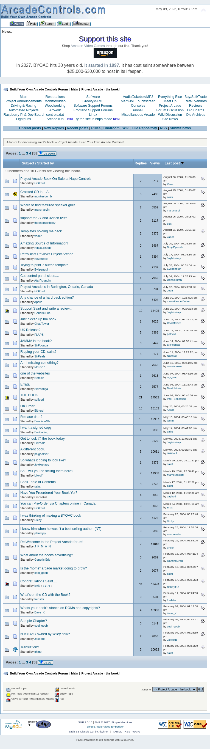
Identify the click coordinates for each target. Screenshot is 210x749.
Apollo (38, 302)
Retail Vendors (195, 101)
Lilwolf (38, 475)
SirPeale (39, 356)
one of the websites (35, 373)
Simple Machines (121, 722)
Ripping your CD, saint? (38, 352)
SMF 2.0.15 (85, 722)
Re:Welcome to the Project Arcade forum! (51, 542)
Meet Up (170, 101)
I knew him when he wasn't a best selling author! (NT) (61, 529)
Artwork (55, 110)
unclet (170, 547)
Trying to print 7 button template (44, 265)
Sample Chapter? (33, 621)
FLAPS (39, 334)
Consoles (138, 106)
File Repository (144, 128)
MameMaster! (175, 474)
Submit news (180, 128)
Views (155, 163)
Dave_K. (40, 612)
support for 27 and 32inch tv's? (43, 218)
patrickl (171, 333)
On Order (27, 406)
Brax (170, 507)
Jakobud (39, 638)
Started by (45, 163)
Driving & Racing (23, 106)
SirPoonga (41, 345)
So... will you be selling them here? (46, 471)
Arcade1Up (54, 119)
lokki (37, 585)
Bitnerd (39, 410)
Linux (93, 115)
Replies (141, 163)
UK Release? (30, 330)
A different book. (32, 449)
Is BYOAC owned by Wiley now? (45, 634)
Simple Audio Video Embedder (105, 726)
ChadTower (41, 323)
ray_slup (172, 377)
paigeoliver (41, 454)
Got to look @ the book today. (42, 438)
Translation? (29, 647)
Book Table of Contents (38, 482)
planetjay (40, 533)
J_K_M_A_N (42, 546)
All (48, 586)
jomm (170, 420)
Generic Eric (42, 313)
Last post (174, 163)
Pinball (138, 110)
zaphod (171, 496)
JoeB (170, 290)
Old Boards (195, 110)
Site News (170, 119)
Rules (95, 128)
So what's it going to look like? (43, 460)
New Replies (54, 128)
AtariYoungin (42, 280)
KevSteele (40, 258)
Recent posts (77, 128)
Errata (25, 384)
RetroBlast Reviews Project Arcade (46, 254)
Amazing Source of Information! (44, 243)
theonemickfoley (44, 222)
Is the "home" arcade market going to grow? (53, 568)
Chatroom (111, 128)
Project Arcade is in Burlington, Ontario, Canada (56, 287)
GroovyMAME (93, 101)
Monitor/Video (55, 101)
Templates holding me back (41, 231)
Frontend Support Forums (93, 110)
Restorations (55, 97)
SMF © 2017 (102, 722)
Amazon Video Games (88, 46)
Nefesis (39, 377)
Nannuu (172, 355)
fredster (39, 599)
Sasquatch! (174, 534)
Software (93, 97)
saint (170, 431)
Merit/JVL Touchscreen (138, 101)
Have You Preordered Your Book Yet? (48, 493)
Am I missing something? (39, 363)
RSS (163, 128)
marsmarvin (41, 209)
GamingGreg (175, 560)
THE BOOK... (30, 395)
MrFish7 (39, 367)
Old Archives (195, 115)
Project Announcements (23, 101)
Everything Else (170, 97)
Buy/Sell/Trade (195, 97)
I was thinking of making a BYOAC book (50, 515)
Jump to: (146, 689)
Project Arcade (170, 106)
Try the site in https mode (93, 119)
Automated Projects (23, 110)
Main (23, 97)
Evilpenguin (41, 269)
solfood (39, 399)
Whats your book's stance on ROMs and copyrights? (60, 608)
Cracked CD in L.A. (35, 192)
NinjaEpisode (42, 247)
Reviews (195, 106)
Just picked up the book (38, 319)
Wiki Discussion (170, 115)
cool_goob (41, 572)
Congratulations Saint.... (38, 581)
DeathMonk (174, 388)
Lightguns (23, 119)
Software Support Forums (93, 106)
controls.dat (55, 115)
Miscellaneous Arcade (138, 115)
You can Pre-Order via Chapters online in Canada (58, 503)
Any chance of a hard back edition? (47, 297)
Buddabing (41, 432)
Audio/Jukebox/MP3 (138, 97)
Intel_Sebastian (176, 398)
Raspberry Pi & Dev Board (24, 115)
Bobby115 (173, 586)
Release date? (31, 417)
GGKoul (39, 183)
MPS (170, 197)
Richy (38, 520)
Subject (28, 163)
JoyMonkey (174, 258)
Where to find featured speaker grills (47, 205)
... (24, 153)
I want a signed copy (36, 427)
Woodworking (55, 106)
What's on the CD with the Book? (45, 595)
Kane (170, 184)
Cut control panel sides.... (39, 276)
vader (38, 236)
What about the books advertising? (46, 555)
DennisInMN (174, 279)
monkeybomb (43, 196)
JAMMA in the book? (36, 341)
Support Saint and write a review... (46, 308)
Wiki (126, 128)
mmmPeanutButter (178, 301)
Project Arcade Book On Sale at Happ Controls (55, 179)
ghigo (37, 651)
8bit (169, 223)
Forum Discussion (170, 110)
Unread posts (30, 128)
